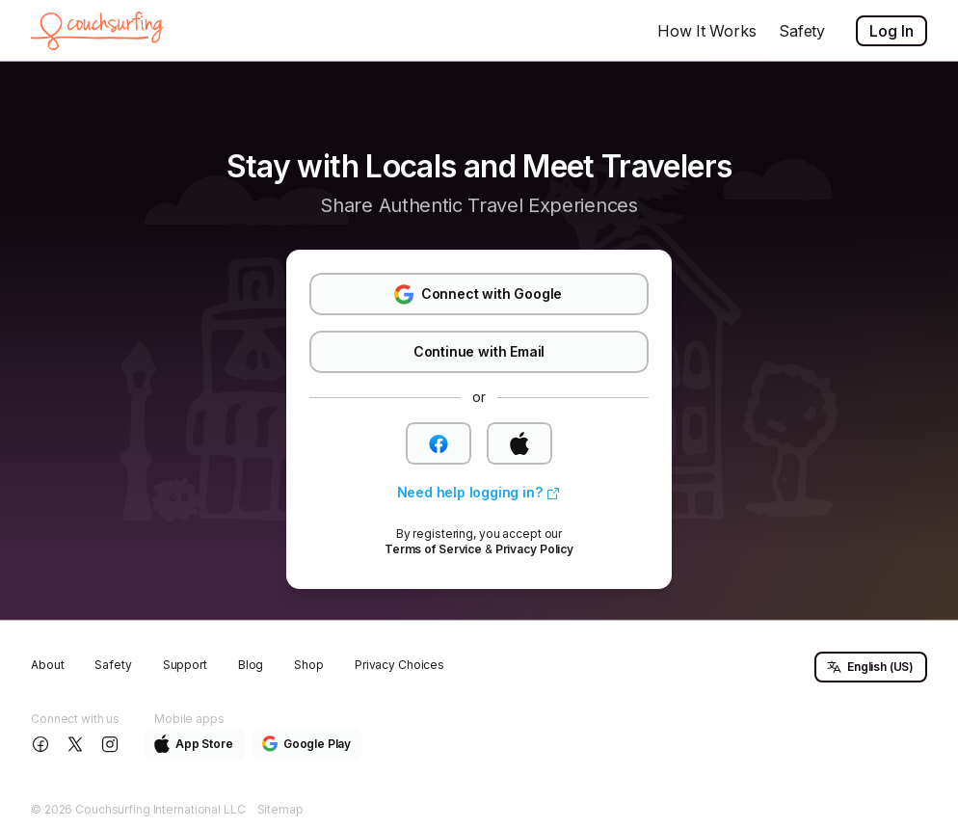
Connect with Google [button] (478, 294)
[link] (479, 493)
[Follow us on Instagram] (111, 744)
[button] (438, 443)
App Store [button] (193, 744)
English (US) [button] (870, 667)
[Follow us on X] (77, 744)
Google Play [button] (306, 743)
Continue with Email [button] (479, 351)
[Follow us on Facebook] (42, 744)
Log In (891, 30)
